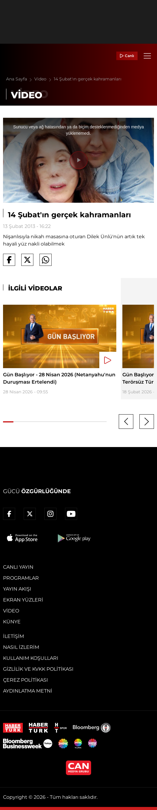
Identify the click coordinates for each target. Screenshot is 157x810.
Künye (12, 622)
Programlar (21, 578)
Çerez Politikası (25, 680)
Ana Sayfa (20, 79)
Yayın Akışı (17, 589)
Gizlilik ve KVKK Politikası (38, 669)
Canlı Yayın (18, 567)
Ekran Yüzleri (23, 600)
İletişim (13, 636)
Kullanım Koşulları (30, 658)
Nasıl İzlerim (21, 647)
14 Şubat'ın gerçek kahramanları (87, 79)
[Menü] (147, 56)
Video (44, 79)
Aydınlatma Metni (27, 691)
